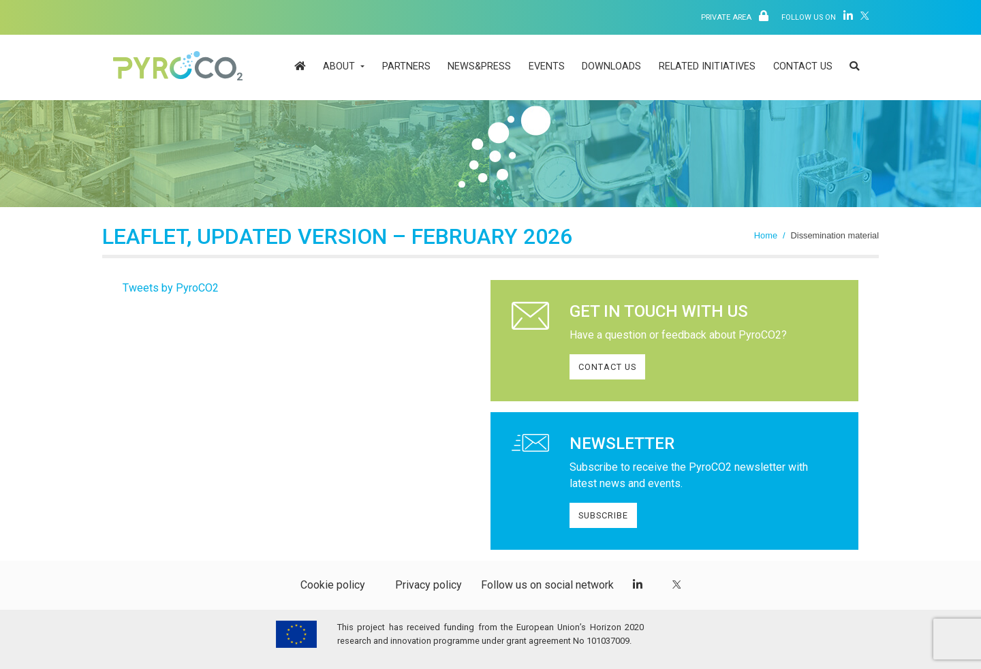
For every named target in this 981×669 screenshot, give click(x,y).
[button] (854, 67)
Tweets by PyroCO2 (171, 287)
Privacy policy (428, 584)
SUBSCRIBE (603, 515)
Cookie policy (332, 584)
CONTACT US (607, 367)
